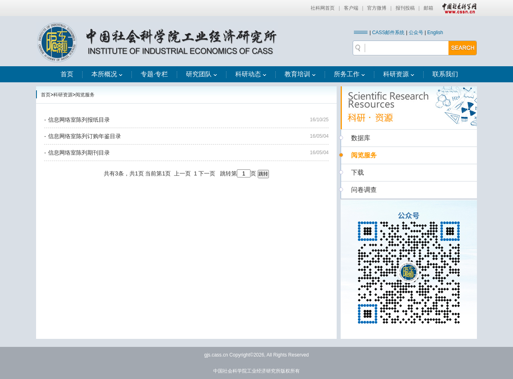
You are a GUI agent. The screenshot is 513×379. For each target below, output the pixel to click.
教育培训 (300, 74)
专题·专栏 (154, 74)
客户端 (351, 8)
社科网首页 (323, 8)
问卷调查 (364, 189)
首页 (67, 74)
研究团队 (201, 74)
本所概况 (107, 74)
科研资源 (398, 74)
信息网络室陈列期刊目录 (79, 152)
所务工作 (349, 74)
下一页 (206, 173)
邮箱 (428, 8)
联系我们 (445, 74)
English (435, 32)
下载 (357, 172)
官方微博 (376, 8)
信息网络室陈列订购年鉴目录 (84, 136)
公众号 (416, 32)
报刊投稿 (405, 8)
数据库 (360, 137)
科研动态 (251, 74)
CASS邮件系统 (388, 32)
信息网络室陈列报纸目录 (79, 119)
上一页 (182, 173)
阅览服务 (85, 95)
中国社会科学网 (457, 8)
